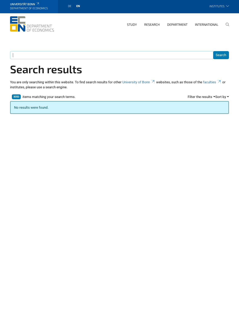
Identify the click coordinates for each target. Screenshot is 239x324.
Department (177, 24)
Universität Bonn (25, 4)
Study (132, 24)
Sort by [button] (220, 97)
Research (152, 24)
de (69, 6)
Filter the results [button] (200, 97)
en (78, 6)
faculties (212, 82)
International (206, 24)
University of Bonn (138, 82)
